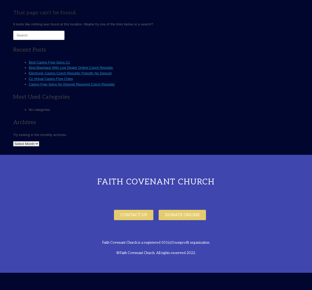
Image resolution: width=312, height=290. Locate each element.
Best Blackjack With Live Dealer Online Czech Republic (71, 68)
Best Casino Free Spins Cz (49, 62)
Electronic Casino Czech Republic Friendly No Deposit (70, 73)
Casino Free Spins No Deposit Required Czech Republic (72, 84)
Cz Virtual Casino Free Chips (51, 79)
